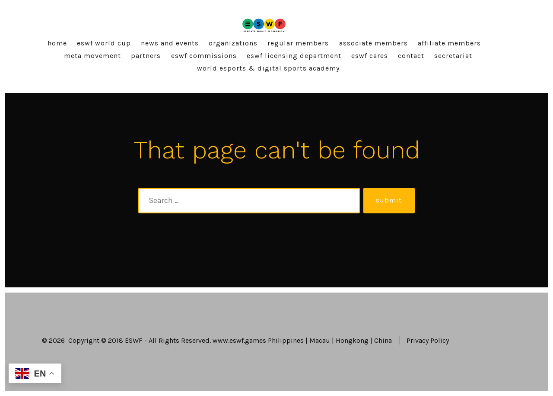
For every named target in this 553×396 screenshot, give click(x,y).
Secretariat (453, 56)
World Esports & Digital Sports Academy (268, 68)
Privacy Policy (428, 340)
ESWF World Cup (104, 43)
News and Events (170, 43)
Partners (146, 56)
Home (57, 43)
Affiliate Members (449, 43)
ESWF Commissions (204, 56)
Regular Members (298, 43)
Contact (411, 56)
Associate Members (373, 43)
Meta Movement (92, 56)
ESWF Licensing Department (294, 56)
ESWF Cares (369, 56)
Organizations (233, 43)
